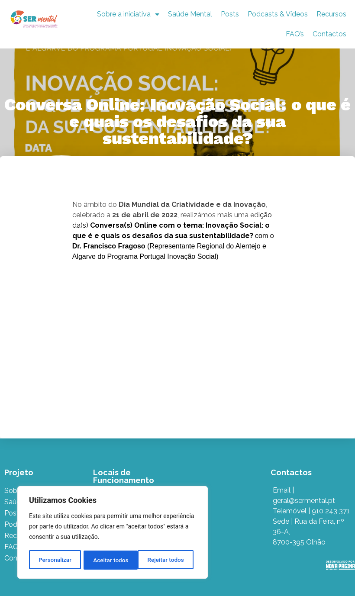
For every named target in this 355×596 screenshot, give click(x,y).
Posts (230, 14)
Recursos (331, 14)
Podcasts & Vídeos (278, 14)
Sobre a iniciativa (128, 14)
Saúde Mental (190, 14)
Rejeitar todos (111, 560)
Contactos (329, 34)
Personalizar (54, 560)
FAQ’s (295, 34)
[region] (112, 533)
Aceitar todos (169, 560)
